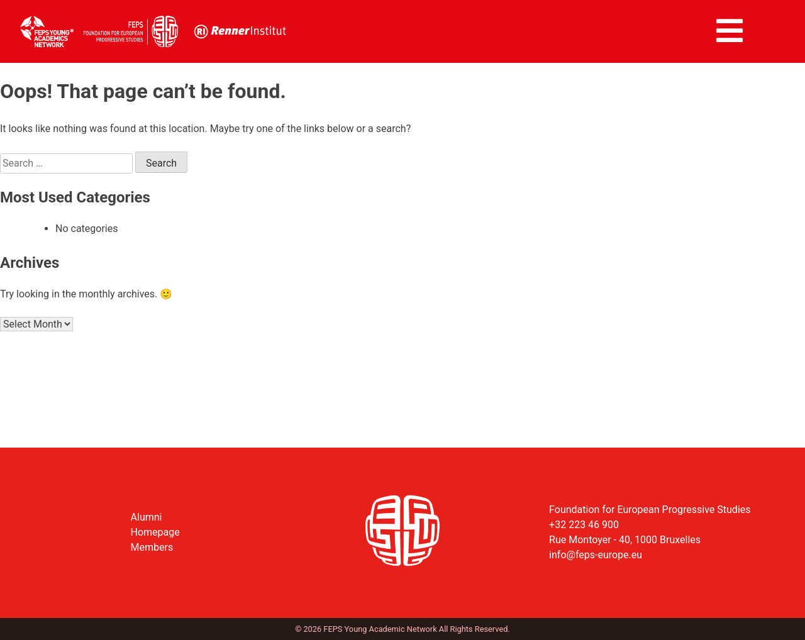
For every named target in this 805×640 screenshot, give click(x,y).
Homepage (155, 532)
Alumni (146, 517)
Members (152, 547)
